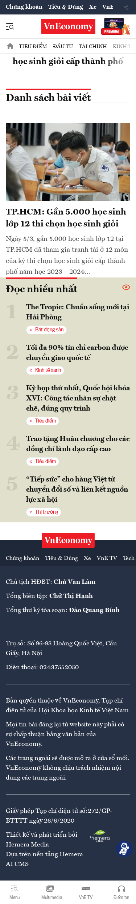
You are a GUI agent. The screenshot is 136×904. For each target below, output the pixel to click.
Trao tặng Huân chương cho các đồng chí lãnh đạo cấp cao (77, 444)
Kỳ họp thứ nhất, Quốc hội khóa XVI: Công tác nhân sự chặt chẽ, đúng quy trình (78, 398)
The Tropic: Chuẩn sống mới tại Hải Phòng (77, 312)
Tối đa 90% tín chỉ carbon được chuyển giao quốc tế (77, 353)
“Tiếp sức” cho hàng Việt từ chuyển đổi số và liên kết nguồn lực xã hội (77, 490)
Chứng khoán (24, 7)
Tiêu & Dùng (65, 7)
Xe (92, 7)
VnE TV (107, 558)
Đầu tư (63, 46)
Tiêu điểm (33, 46)
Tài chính (93, 46)
